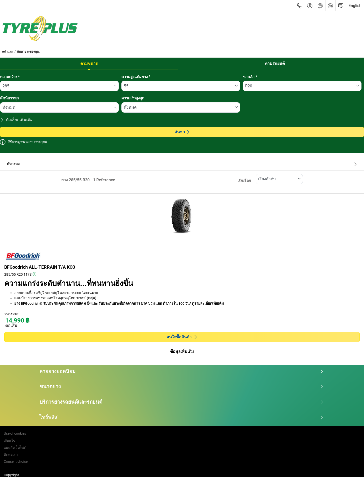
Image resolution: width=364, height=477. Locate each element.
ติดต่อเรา (11, 454)
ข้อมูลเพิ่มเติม (182, 351)
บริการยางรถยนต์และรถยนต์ (181, 401)
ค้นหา (182, 131)
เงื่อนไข (10, 440)
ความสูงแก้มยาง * (135, 77)
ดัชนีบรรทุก (9, 98)
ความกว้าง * (10, 77)
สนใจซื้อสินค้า (182, 337)
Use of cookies (15, 433)
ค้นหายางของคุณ (28, 51)
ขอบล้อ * (250, 77)
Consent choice (16, 461)
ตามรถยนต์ (275, 63)
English (354, 5)
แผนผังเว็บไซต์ (15, 447)
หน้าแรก (7, 51)
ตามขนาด (89, 63)
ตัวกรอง (182, 164)
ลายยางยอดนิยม (181, 371)
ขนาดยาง (181, 386)
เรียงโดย (244, 181)
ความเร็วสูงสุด (132, 98)
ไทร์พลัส (181, 417)
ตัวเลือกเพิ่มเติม (16, 119)
